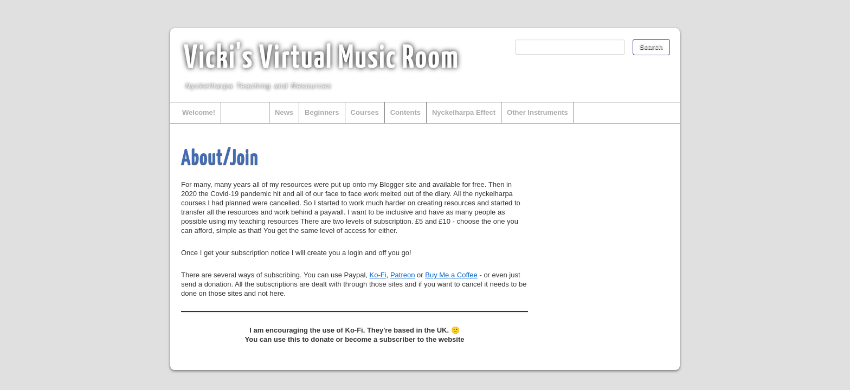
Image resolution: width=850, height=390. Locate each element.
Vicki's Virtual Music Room (321, 59)
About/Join (245, 112)
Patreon (402, 275)
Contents (405, 112)
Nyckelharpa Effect (463, 112)
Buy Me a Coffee (451, 275)
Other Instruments (537, 112)
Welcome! (198, 112)
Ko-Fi (378, 275)
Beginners (322, 112)
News (284, 112)
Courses (365, 112)
